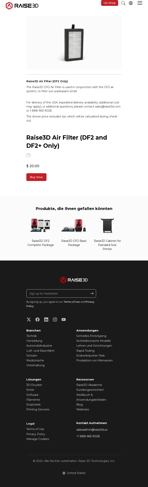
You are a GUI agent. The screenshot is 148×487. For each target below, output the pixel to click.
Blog (79, 404)
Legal (30, 423)
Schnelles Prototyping (91, 336)
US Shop (110, 3)
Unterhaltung (35, 365)
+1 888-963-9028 (88, 436)
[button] (140, 3)
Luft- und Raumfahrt (40, 350)
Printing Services (37, 409)
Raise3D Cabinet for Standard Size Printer (107, 245)
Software (32, 395)
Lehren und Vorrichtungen (94, 345)
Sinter (30, 390)
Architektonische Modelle (93, 341)
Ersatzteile (33, 404)
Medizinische (35, 360)
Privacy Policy (35, 434)
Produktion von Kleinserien (94, 360)
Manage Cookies (37, 439)
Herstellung (34, 341)
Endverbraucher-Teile (90, 355)
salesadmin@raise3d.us (91, 429)
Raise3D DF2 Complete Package (41, 243)
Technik (31, 336)
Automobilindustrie (39, 345)
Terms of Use (72, 301)
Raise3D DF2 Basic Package (74, 243)
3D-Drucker (34, 385)
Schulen (31, 355)
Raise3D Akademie (89, 385)
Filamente (33, 399)
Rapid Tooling (85, 350)
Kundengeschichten (90, 390)
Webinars (82, 409)
